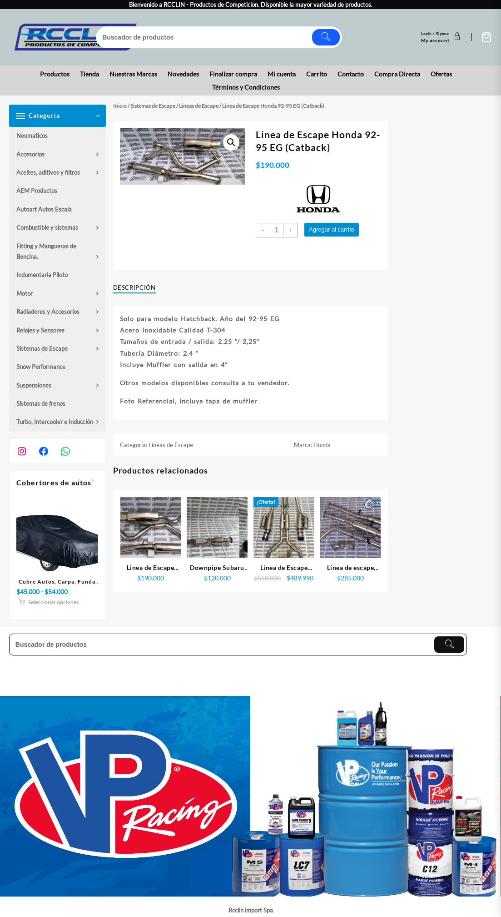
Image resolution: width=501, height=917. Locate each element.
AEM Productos (36, 190)
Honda (322, 444)
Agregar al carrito (331, 229)
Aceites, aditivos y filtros (48, 172)
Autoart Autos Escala (44, 209)
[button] (231, 142)
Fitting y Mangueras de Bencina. (46, 251)
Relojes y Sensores (40, 330)
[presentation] (79, 481)
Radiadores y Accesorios (47, 311)
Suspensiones (33, 385)
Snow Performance (40, 366)
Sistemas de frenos (40, 403)
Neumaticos (32, 135)
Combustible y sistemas (47, 227)
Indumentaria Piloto (42, 274)
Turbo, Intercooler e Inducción (54, 421)
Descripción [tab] (134, 287)
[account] (442, 37)
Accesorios (30, 154)
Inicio (120, 105)
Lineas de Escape (198, 105)
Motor (24, 293)
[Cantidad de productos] (276, 230)
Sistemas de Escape (42, 348)
